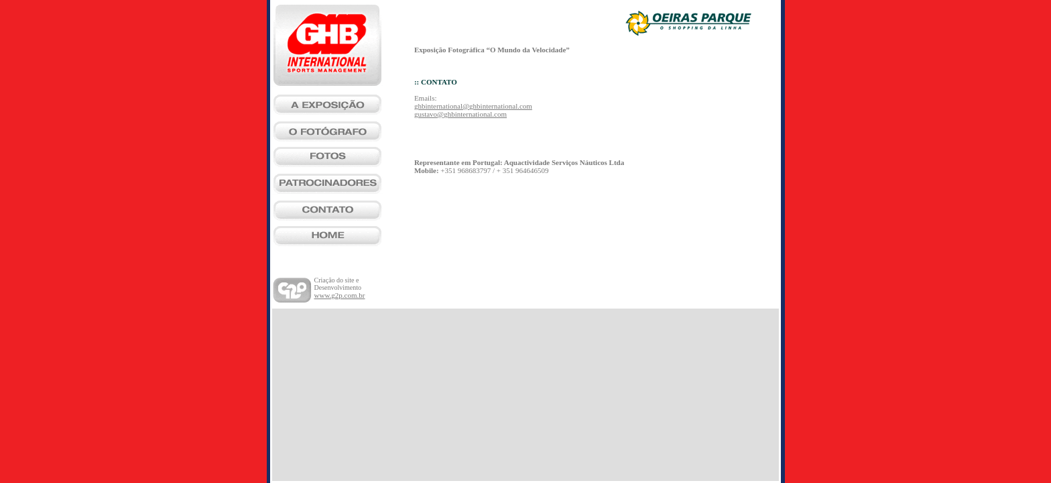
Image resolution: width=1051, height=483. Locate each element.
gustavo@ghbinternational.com (460, 114)
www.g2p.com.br (339, 295)
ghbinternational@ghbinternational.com (473, 106)
